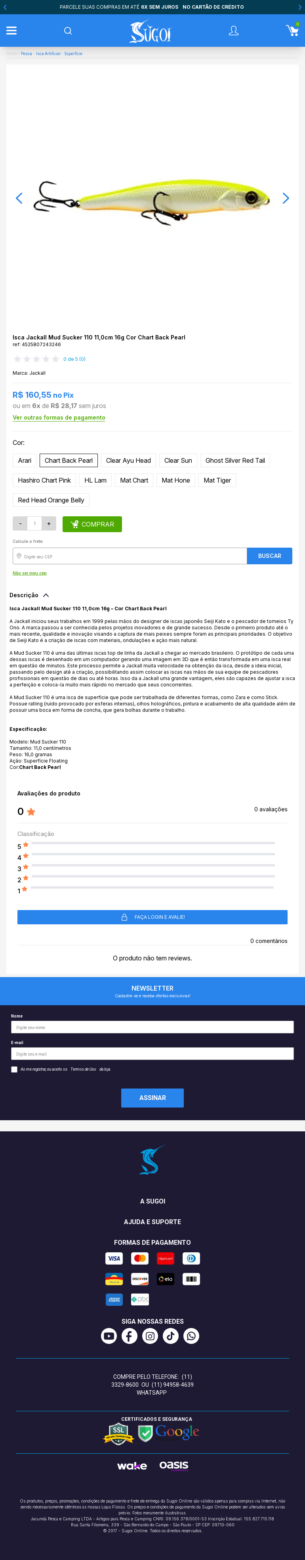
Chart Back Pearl (69, 460)
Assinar (152, 1098)
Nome (152, 1023)
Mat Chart (134, 480)
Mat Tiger (217, 480)
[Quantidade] (34, 523)
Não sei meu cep (30, 573)
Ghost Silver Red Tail (235, 460)
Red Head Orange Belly (51, 500)
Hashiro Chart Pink (44, 480)
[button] (19, 198)
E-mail (152, 1050)
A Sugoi (152, 1201)
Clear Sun (178, 460)
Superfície (73, 54)
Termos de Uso (83, 1069)
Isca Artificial (48, 54)
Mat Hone (176, 480)
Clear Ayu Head (128, 460)
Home (11, 54)
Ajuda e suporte (152, 1222)
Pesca (26, 54)
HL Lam (95, 480)
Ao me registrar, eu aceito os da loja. (61, 1069)
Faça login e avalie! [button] (152, 917)
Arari (24, 460)
